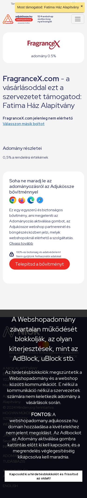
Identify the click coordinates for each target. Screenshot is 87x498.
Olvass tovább (21, 243)
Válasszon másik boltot (24, 123)
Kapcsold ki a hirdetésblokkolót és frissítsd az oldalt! (43, 476)
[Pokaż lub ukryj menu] (77, 19)
